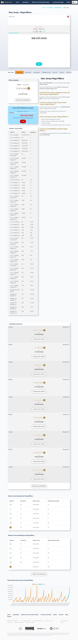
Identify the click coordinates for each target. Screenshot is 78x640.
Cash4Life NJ (28, 72)
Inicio (43, 7)
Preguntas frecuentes (12, 620)
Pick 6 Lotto (69, 72)
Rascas (9, 616)
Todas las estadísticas (39, 574)
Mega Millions (58, 7)
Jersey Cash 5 (37, 72)
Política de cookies (29, 622)
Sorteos (61, 614)
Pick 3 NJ (55, 72)
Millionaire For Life (46, 72)
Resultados (50, 7)
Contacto (9, 622)
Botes (68, 2)
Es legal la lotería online (38, 620)
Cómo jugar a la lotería (25, 620)
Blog (66, 614)
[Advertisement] (39, 50)
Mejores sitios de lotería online (40, 2)
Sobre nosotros (49, 620)
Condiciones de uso (19, 622)
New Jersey (11, 72)
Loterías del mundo (58, 2)
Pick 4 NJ (62, 72)
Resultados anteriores (23, 100)
